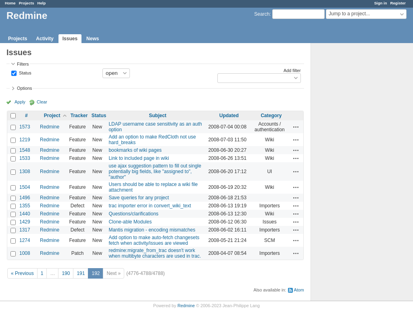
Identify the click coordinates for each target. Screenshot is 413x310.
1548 (24, 150)
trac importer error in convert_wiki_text (149, 206)
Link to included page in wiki (138, 158)
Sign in (380, 3)
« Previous (22, 273)
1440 (24, 214)
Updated (229, 115)
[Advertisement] (351, 169)
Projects (26, 3)
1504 (24, 187)
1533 (24, 158)
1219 (24, 140)
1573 (24, 127)
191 (81, 273)
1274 (24, 240)
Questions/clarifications (133, 214)
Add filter (292, 70)
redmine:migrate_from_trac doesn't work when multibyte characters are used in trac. (154, 253)
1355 (24, 206)
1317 (24, 230)
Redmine (49, 127)
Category (271, 115)
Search (261, 14)
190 (66, 273)
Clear (42, 101)
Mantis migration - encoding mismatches (151, 230)
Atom (299, 289)
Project (52, 115)
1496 (24, 197)
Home (10, 3)
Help (42, 3)
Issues (70, 38)
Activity (44, 38)
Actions (296, 127)
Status (24, 72)
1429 (24, 222)
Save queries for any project (138, 197)
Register (398, 3)
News (92, 38)
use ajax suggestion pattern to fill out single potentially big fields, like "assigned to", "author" (154, 171)
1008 (24, 253)
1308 (24, 171)
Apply (20, 101)
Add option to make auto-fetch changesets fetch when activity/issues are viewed (153, 240)
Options (24, 88)
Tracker (79, 115)
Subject (157, 115)
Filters (23, 64)
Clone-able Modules (130, 222)
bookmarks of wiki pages (134, 150)
